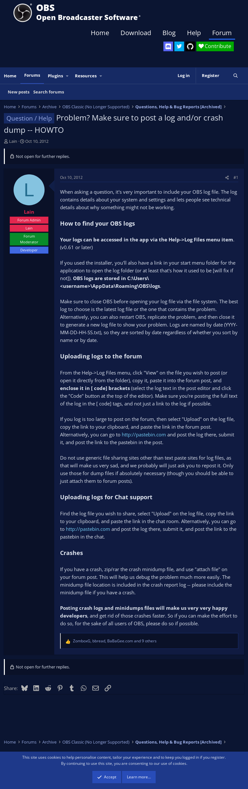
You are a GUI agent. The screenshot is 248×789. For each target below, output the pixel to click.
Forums (32, 75)
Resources (86, 76)
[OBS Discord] (168, 46)
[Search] (235, 75)
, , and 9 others (115, 641)
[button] (67, 76)
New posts (18, 92)
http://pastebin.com (144, 434)
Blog (169, 32)
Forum (222, 32)
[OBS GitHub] (190, 46)
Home (100, 32)
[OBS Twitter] (179, 46)
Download (135, 32)
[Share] (227, 177)
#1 (235, 177)
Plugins (55, 76)
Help (194, 32)
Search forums (48, 92)
